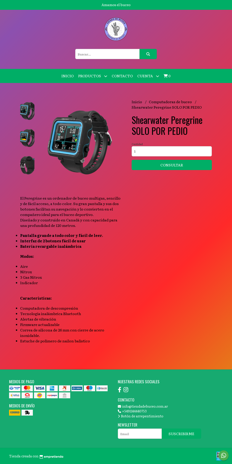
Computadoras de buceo (171, 101)
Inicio (67, 75)
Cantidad (137, 144)
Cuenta (148, 76)
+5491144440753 (132, 411)
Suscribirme (181, 433)
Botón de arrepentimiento (140, 416)
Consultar (171, 165)
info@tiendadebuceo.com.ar (143, 406)
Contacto (122, 75)
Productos (92, 76)
